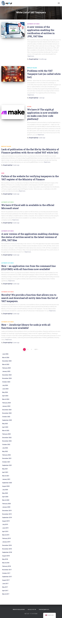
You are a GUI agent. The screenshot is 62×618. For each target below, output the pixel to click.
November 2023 (7, 413)
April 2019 (5, 531)
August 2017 (6, 580)
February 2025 (6, 368)
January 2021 (6, 479)
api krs (29, 106)
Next (36, 349)
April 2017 (5, 590)
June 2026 (5, 354)
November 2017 (7, 569)
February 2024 (6, 402)
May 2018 (5, 559)
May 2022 (5, 451)
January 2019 (6, 542)
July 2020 (5, 489)
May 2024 (5, 392)
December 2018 (6, 545)
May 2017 (5, 587)
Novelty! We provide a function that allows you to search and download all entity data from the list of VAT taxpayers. (29, 298)
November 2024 (7, 378)
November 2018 (7, 549)
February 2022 (6, 455)
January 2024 (6, 406)
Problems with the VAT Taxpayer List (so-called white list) (44, 74)
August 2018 (6, 556)
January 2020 (6, 507)
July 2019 (5, 524)
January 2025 (6, 371)
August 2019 (6, 521)
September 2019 (7, 517)
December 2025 (6, 361)
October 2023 (6, 416)
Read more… (31, 56)
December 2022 (6, 437)
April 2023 (5, 427)
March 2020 (5, 500)
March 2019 (5, 535)
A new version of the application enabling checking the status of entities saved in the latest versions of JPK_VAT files (29, 237)
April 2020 (5, 496)
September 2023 (7, 420)
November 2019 (7, 514)
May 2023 (5, 423)
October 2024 (6, 382)
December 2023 (6, 409)
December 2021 (6, 458)
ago (43, 59)
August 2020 (6, 486)
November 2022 (7, 441)
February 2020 (6, 503)
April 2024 (5, 395)
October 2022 (6, 444)
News (2, 173)
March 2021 (5, 476)
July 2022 (5, 448)
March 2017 (5, 594)
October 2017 (6, 573)
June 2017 (5, 583)
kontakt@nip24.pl (44, 609)
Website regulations (19, 609)
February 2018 (6, 566)
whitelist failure (32, 67)
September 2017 (7, 576)
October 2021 (6, 462)
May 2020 (5, 493)
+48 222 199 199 (32, 609)
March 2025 (5, 364)
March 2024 (5, 399)
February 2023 (6, 434)
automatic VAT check (33, 24)
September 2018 (7, 552)
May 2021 (5, 469)
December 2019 (6, 510)
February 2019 (6, 538)
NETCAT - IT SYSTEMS (31, 613)
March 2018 (5, 562)
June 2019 (5, 528)
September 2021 (7, 465)
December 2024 (6, 375)
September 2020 (7, 482)
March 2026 (5, 357)
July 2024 (5, 385)
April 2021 (5, 472)
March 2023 (5, 430)
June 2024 (5, 389)
